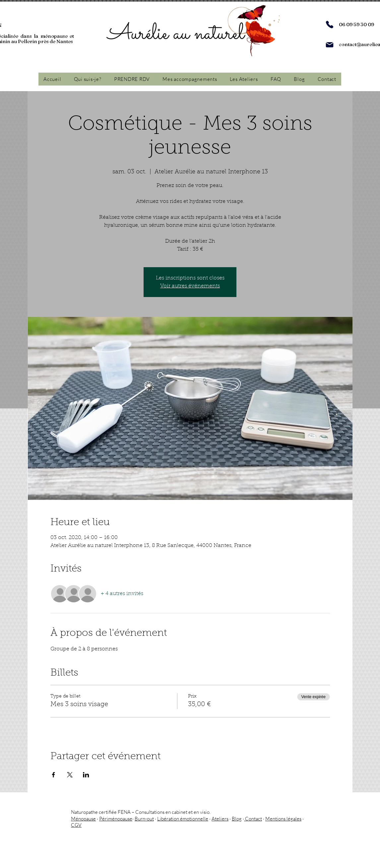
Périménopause (115, 818)
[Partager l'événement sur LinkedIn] (86, 774)
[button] (190, 79)
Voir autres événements (190, 286)
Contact (253, 818)
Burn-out (144, 818)
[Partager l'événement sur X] (70, 774)
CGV (76, 825)
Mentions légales (283, 818)
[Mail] (329, 44)
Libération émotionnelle (182, 818)
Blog (237, 818)
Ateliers (220, 818)
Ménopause (83, 818)
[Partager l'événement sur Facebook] (53, 774)
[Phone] (329, 24)
